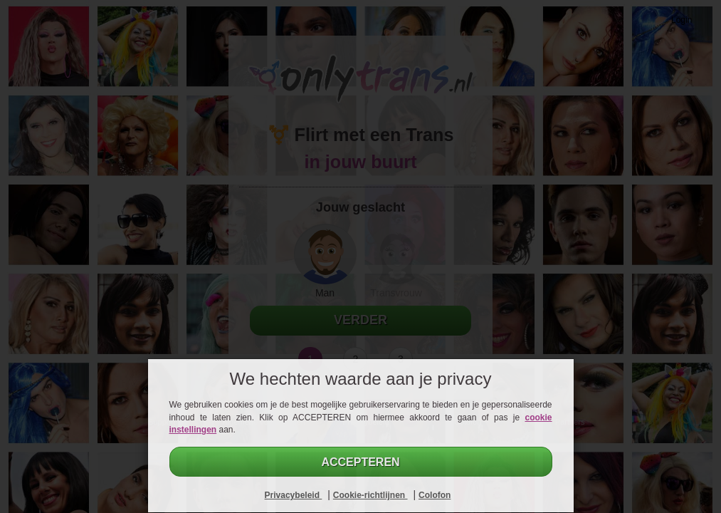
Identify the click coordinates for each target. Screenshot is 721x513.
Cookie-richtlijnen (370, 495)
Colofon (435, 495)
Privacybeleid (293, 495)
